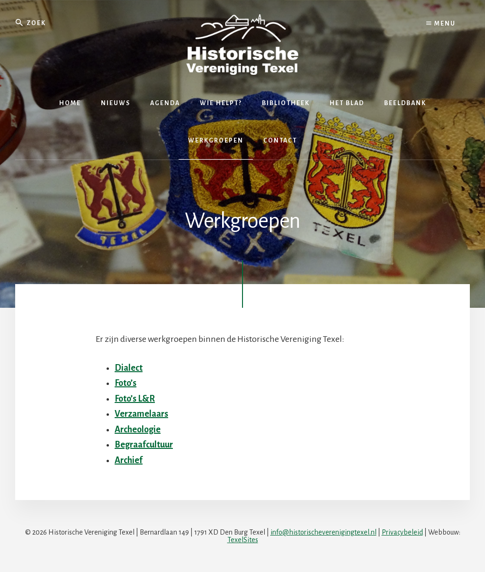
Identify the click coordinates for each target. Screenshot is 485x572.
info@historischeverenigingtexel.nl (323, 532)
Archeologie (138, 429)
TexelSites (242, 540)
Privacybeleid (402, 532)
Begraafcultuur (144, 444)
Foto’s (125, 383)
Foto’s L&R (135, 398)
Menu (441, 23)
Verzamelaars (141, 414)
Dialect (129, 368)
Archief (129, 460)
